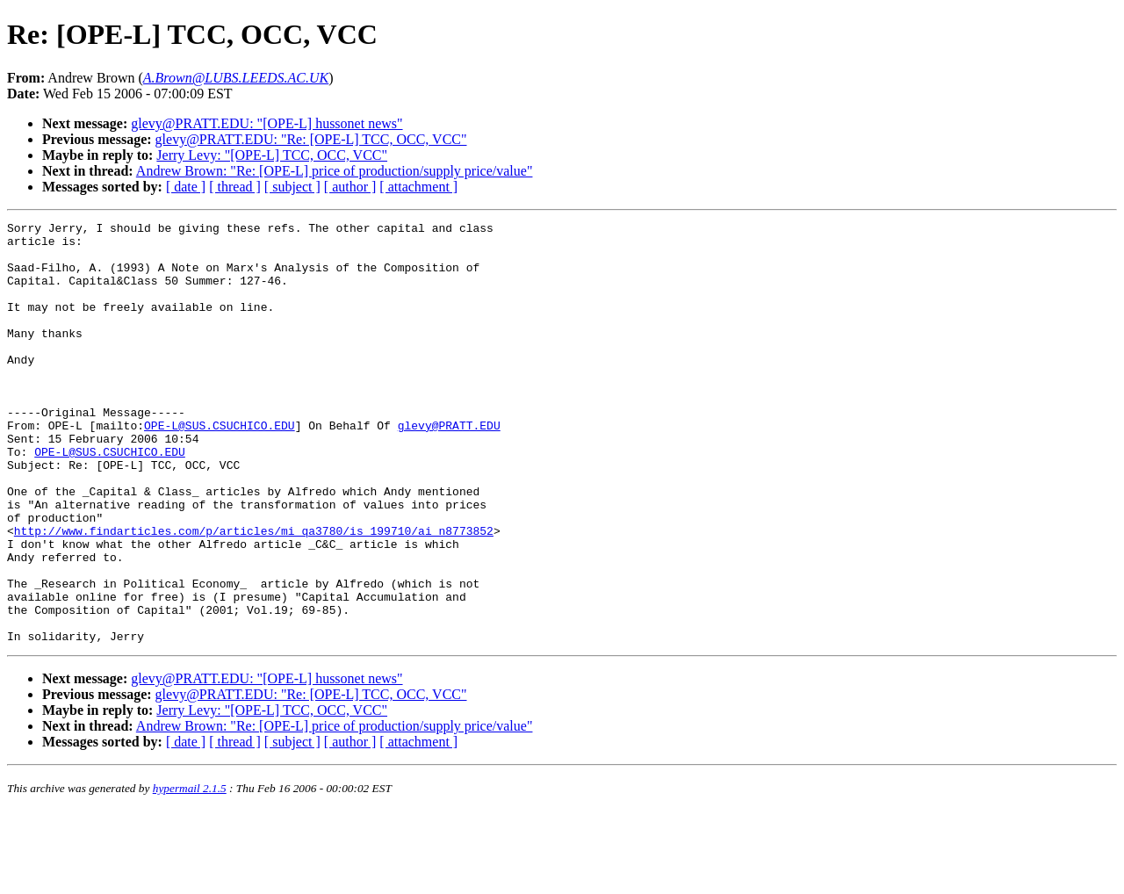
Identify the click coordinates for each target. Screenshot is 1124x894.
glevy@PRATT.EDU (449, 467)
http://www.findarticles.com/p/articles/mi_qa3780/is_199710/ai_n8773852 (254, 594)
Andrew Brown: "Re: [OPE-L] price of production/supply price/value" (334, 170)
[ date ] (185, 186)
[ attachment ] (418, 186)
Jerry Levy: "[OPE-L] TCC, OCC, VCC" (271, 155)
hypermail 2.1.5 (190, 872)
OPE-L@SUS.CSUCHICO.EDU (219, 467)
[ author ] (350, 186)
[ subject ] (292, 186)
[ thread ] (235, 186)
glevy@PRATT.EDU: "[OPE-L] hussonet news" (266, 123)
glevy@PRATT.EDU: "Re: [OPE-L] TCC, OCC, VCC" (311, 139)
